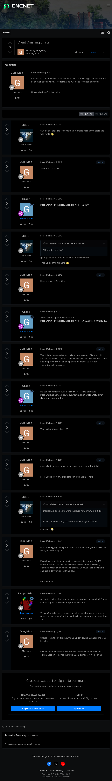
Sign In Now (79, 708)
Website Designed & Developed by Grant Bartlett (56, 756)
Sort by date (101, 114)
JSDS (25, 124)
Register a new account (33, 708)
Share (79, 52)
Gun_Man (40, 50)
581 (24, 150)
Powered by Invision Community (56, 777)
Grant (26, 199)
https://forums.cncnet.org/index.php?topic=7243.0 (64, 205)
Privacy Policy (56, 770)
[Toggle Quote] (44, 243)
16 (31, 224)
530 (24, 618)
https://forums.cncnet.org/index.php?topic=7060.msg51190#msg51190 (73, 321)
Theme (42, 770)
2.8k (23, 224)
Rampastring (26, 593)
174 (17, 98)
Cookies (70, 770)
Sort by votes (86, 114)
